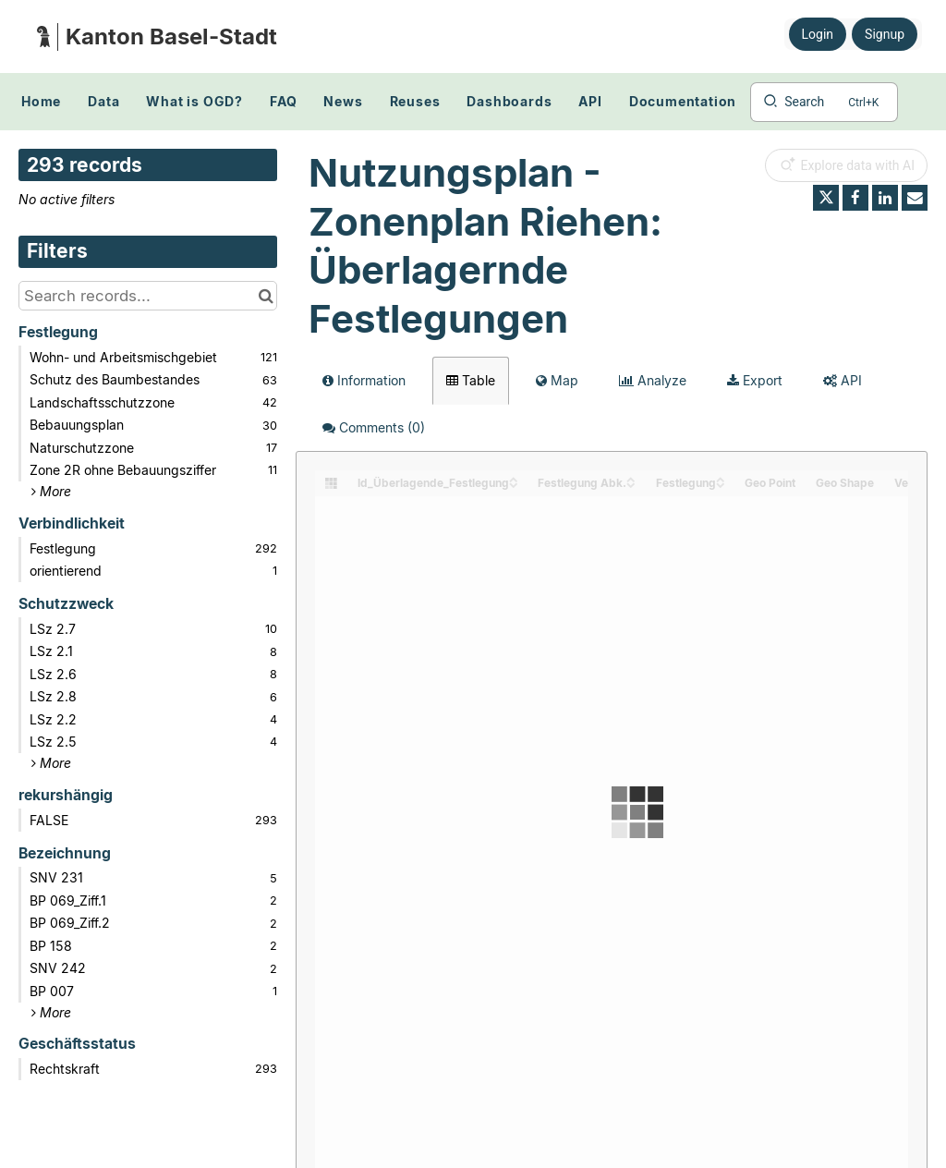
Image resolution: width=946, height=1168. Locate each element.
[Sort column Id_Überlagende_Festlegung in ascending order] (513, 478)
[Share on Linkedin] (885, 198)
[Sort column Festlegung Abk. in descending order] (631, 484)
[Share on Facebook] (855, 198)
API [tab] (842, 380)
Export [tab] (754, 380)
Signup (884, 34)
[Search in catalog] (265, 295)
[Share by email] (915, 198)
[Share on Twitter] (826, 198)
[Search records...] (147, 295)
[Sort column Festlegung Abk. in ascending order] (631, 478)
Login (818, 34)
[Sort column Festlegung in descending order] (720, 484)
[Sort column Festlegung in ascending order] (720, 478)
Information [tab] (364, 380)
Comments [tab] (373, 427)
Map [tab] (557, 380)
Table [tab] (470, 380)
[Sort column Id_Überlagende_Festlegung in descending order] (513, 484)
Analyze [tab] (652, 380)
